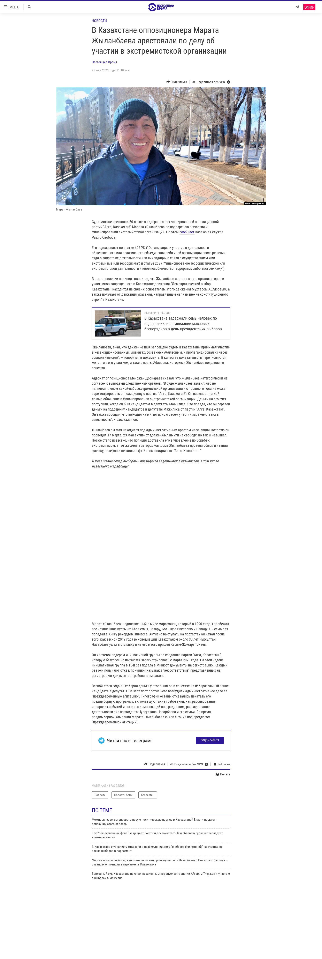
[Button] (176, 81)
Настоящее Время (104, 62)
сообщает (186, 232)
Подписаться (209, 740)
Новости (99, 21)
